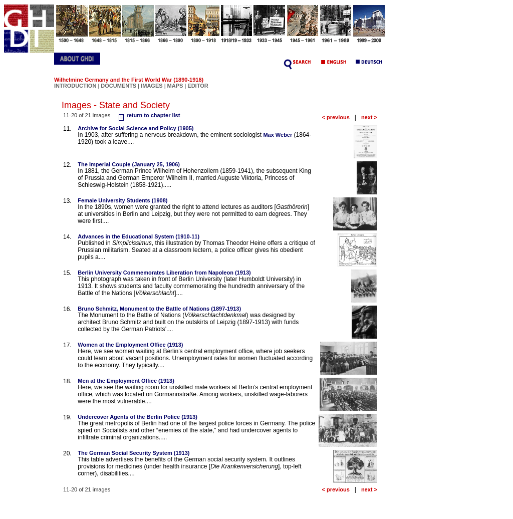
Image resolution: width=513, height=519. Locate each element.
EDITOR (197, 86)
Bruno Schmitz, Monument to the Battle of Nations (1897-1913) (159, 309)
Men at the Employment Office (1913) (126, 381)
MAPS (175, 86)
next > (369, 117)
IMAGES (151, 86)
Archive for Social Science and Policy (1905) (135, 128)
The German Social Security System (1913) (133, 453)
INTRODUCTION (75, 86)
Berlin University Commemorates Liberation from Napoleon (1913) (164, 273)
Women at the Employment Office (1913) (130, 345)
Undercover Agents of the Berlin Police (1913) (137, 417)
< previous (335, 117)
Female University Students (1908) (122, 200)
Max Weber (277, 135)
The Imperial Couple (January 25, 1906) (129, 164)
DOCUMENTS (118, 86)
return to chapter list (148, 115)
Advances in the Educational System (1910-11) (138, 236)
